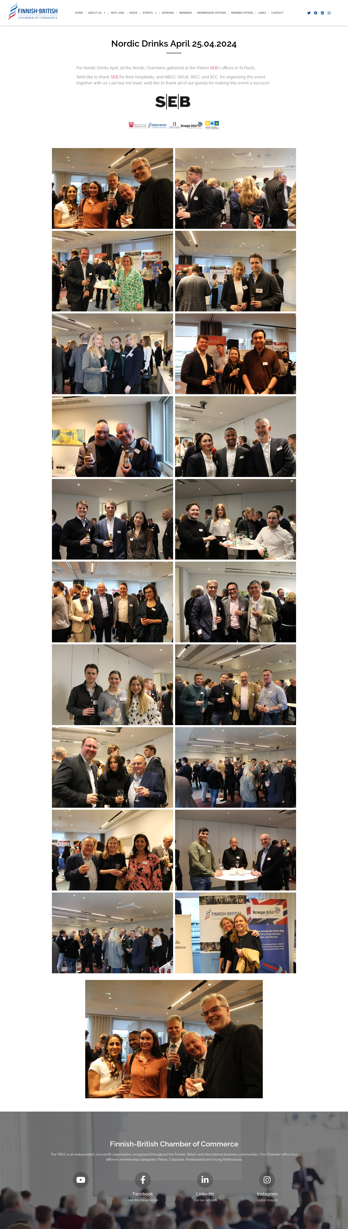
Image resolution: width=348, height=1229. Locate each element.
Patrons (168, 12)
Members (185, 12)
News (133, 12)
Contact (277, 12)
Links (262, 12)
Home (79, 12)
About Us (96, 12)
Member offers (242, 12)
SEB (214, 67)
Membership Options (211, 12)
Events (150, 12)
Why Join (117, 12)
